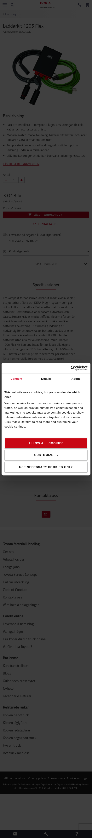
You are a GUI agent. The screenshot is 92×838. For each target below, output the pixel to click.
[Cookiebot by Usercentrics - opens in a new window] (71, 368)
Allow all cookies (46, 443)
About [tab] (75, 378)
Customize (46, 455)
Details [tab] (46, 378)
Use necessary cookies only (46, 467)
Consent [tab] (16, 378)
